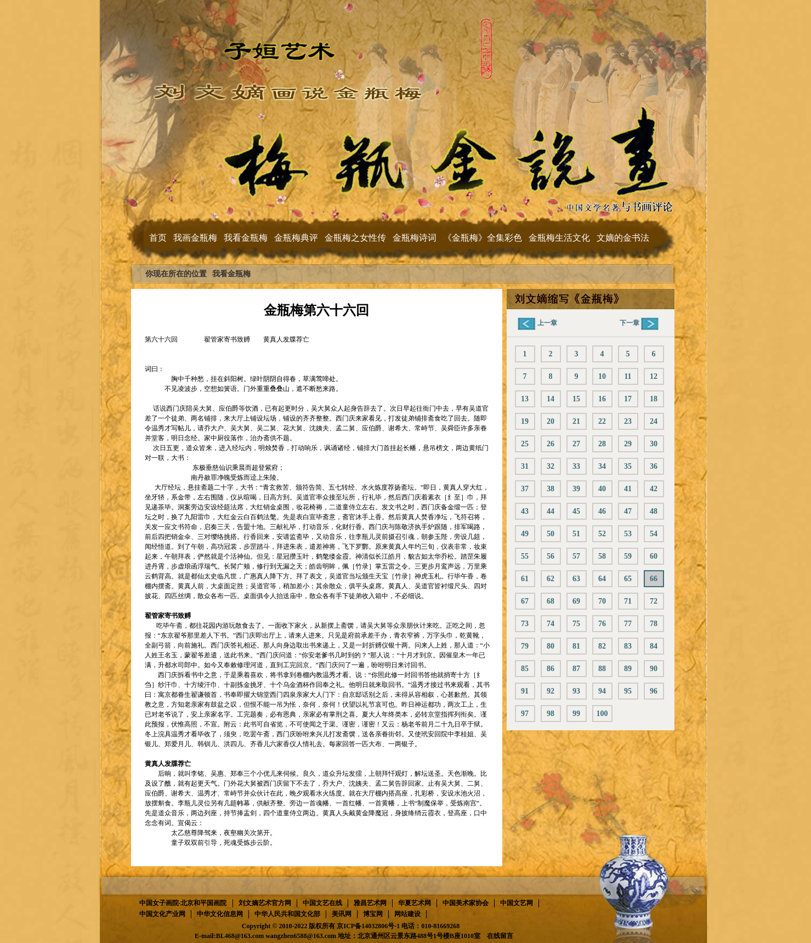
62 (550, 579)
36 (653, 466)
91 (525, 691)
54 (653, 534)
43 (525, 511)
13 (525, 399)
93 (576, 691)
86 (550, 668)
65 (628, 579)
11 (627, 376)
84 (653, 646)
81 (576, 646)
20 (550, 421)
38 (550, 489)
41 (628, 489)
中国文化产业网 (162, 914)
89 (628, 668)
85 (525, 668)
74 (550, 624)
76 (602, 624)
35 (628, 466)
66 (653, 579)
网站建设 (407, 914)
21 (576, 421)
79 (525, 646)
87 (576, 668)
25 (525, 444)
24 (653, 421)
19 (525, 421)
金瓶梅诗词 (414, 237)
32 (550, 466)
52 (602, 534)
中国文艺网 (516, 903)
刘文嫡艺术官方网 (265, 903)
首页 (158, 237)
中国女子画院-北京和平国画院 (183, 903)
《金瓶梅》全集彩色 (482, 237)
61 (525, 579)
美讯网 (341, 914)
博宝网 (373, 914)
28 (602, 444)
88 (602, 668)
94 (602, 691)
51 (576, 534)
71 (628, 601)
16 (602, 399)
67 (525, 601)
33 (576, 466)
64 (602, 579)
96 (653, 691)
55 (525, 556)
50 (550, 534)
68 (550, 601)
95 (628, 691)
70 (602, 601)
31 (525, 466)
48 (653, 511)
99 (576, 713)
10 (602, 376)
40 (602, 489)
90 (653, 668)
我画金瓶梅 (195, 237)
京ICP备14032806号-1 (368, 926)
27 (576, 444)
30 (653, 444)
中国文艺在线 (322, 903)
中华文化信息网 (220, 914)
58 (602, 556)
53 (628, 534)
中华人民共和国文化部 (287, 914)
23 (628, 421)
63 (576, 579)
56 (550, 556)
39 (576, 489)
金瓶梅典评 (296, 237)
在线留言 (500, 936)
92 (550, 691)
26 (550, 444)
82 (602, 646)
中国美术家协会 (466, 903)
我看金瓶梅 (246, 237)
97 (525, 713)
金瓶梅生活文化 (559, 237)
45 (576, 511)
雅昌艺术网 (370, 903)
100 (602, 713)
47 (628, 511)
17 (628, 399)
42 (653, 489)
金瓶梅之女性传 (355, 237)
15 (576, 399)
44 (550, 511)
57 (576, 556)
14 (550, 399)
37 (525, 489)
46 (602, 511)
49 (525, 534)
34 (602, 466)
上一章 (537, 323)
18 (653, 399)
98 (550, 713)
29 (628, 444)
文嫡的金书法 (623, 237)
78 (653, 624)
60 (653, 556)
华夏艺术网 (414, 903)
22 (602, 421)
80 (550, 646)
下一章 (639, 323)
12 (653, 376)
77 (628, 624)
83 (628, 646)
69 (576, 601)
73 (525, 624)
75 (576, 624)
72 (653, 601)
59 (628, 556)
